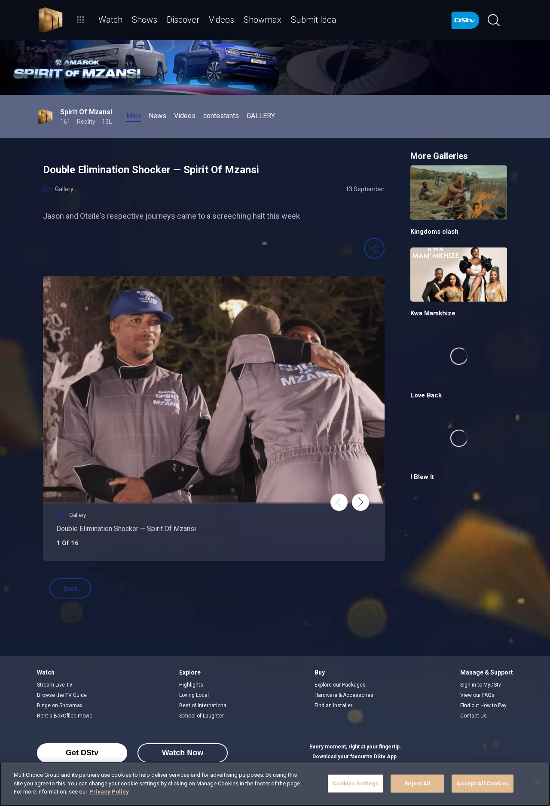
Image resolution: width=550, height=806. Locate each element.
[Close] (536, 783)
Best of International (203, 705)
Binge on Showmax (59, 705)
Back (70, 588)
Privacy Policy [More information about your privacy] (109, 791)
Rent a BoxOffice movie (64, 716)
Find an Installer (333, 705)
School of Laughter (201, 716)
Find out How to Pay (483, 705)
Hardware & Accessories (344, 695)
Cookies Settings (356, 783)
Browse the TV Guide (62, 695)
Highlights (191, 685)
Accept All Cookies (482, 783)
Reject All (417, 783)
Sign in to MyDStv (480, 685)
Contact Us (473, 716)
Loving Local (194, 695)
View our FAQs (477, 695)
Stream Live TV (55, 685)
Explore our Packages (340, 685)
